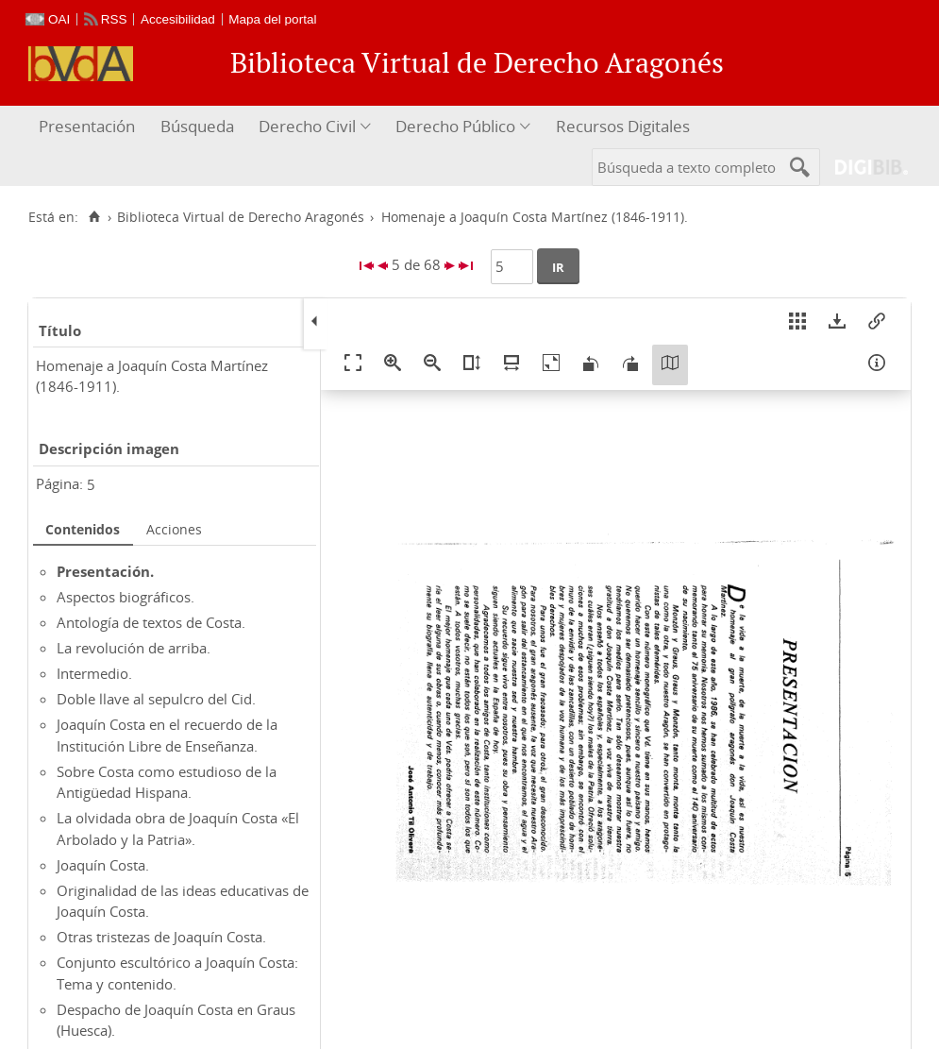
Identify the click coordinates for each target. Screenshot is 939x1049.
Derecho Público (455, 126)
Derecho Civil (307, 126)
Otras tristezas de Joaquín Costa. (161, 936)
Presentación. (105, 571)
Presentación (87, 126)
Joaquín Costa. (103, 864)
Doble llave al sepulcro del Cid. (156, 698)
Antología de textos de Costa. (151, 622)
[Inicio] (94, 217)
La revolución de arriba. (133, 647)
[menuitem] (89, 127)
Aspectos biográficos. (125, 596)
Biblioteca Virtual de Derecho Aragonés (240, 217)
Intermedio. (94, 673)
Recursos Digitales (623, 126)
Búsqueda (197, 126)
